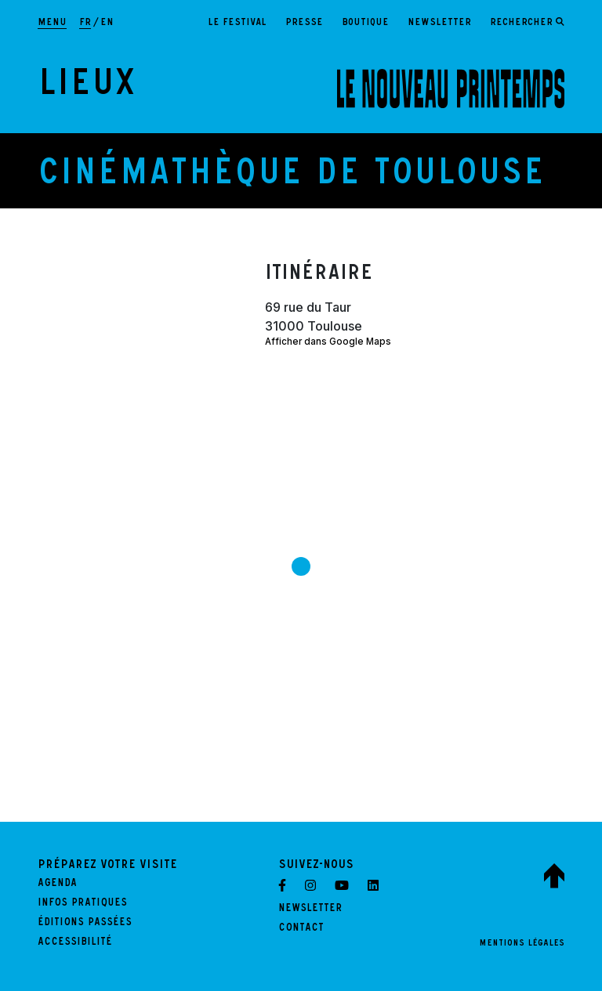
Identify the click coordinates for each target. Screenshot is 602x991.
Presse (304, 23)
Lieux (87, 88)
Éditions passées (85, 923)
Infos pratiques (82, 904)
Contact (301, 929)
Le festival (237, 23)
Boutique (365, 23)
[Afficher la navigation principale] (52, 23)
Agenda (57, 884)
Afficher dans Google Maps (328, 341)
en (107, 23)
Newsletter (439, 23)
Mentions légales (521, 944)
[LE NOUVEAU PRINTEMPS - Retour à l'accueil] (450, 88)
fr (85, 23)
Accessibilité (75, 943)
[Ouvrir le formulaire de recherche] (527, 23)
